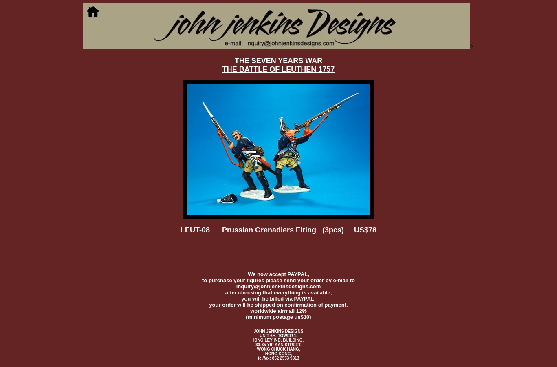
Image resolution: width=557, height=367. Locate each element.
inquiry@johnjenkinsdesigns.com (278, 286)
